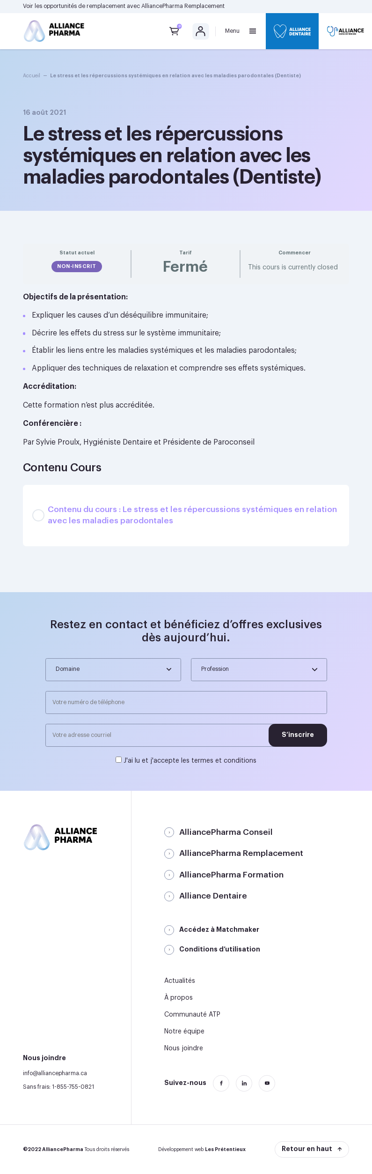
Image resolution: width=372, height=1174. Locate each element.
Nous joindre (183, 1048)
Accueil (31, 75)
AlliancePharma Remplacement (183, 6)
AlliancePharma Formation (231, 875)
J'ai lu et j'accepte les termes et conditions (190, 761)
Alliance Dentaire (213, 896)
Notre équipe (184, 1031)
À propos (178, 998)
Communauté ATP (192, 1014)
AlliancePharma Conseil (226, 832)
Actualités (179, 981)
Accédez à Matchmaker (219, 929)
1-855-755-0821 (73, 1087)
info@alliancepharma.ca (55, 1073)
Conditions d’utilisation (219, 949)
